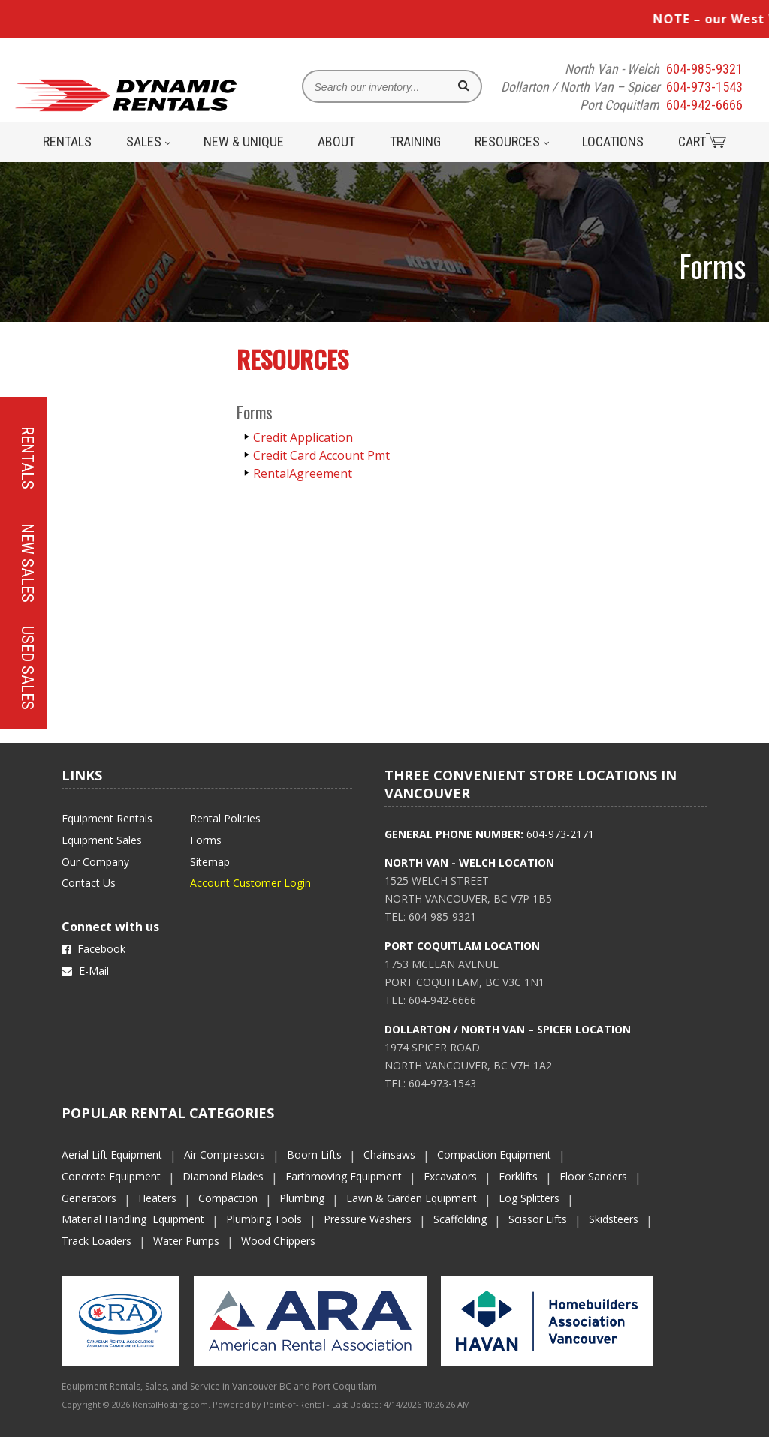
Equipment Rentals (107, 818)
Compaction (228, 1198)
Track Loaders (96, 1241)
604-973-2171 (560, 834)
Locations (613, 141)
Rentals (67, 141)
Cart (702, 141)
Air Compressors (224, 1154)
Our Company (95, 862)
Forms (206, 840)
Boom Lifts (314, 1154)
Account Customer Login (250, 883)
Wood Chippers (278, 1241)
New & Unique (244, 141)
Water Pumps (186, 1241)
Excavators (450, 1176)
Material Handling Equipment (133, 1219)
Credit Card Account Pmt (321, 455)
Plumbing (301, 1198)
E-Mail (85, 971)
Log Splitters (529, 1198)
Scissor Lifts (537, 1219)
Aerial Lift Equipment (112, 1154)
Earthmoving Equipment (343, 1176)
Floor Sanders (593, 1176)
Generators (89, 1198)
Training (415, 141)
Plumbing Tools (264, 1219)
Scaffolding (460, 1219)
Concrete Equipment (111, 1176)
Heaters (157, 1198)
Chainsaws (389, 1154)
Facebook (93, 949)
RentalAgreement (302, 473)
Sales (148, 141)
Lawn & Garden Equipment (411, 1198)
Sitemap (210, 862)
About (336, 141)
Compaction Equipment (494, 1154)
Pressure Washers (368, 1219)
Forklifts (518, 1176)
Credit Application (303, 437)
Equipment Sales (102, 840)
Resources (512, 141)
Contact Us (89, 883)
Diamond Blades (223, 1176)
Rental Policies (225, 818)
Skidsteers (613, 1219)
